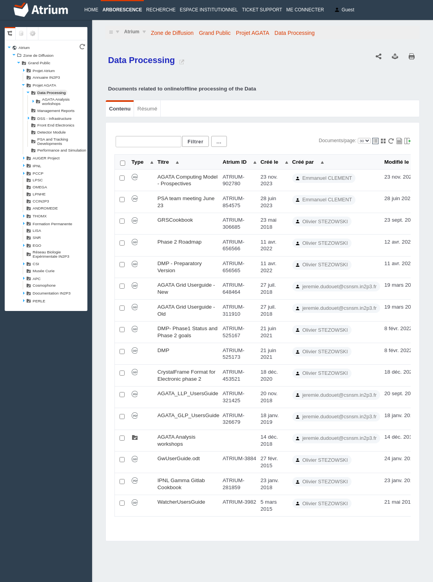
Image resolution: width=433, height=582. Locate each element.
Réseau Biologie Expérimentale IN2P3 (51, 254)
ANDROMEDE (45, 208)
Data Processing (51, 92)
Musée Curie (43, 271)
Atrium (24, 47)
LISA (37, 230)
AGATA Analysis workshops (55, 101)
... (219, 142)
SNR (37, 237)
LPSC (38, 180)
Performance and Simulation (61, 150)
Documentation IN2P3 (52, 293)
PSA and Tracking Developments (52, 141)
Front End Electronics (55, 125)
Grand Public (39, 63)
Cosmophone (44, 285)
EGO (37, 245)
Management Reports (55, 110)
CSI (36, 264)
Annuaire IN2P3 (46, 77)
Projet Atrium (44, 71)
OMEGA (40, 187)
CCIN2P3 (41, 201)
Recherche (161, 10)
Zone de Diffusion (38, 55)
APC (36, 279)
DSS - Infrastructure (54, 118)
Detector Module (51, 132)
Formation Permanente (52, 224)
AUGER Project (46, 158)
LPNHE (39, 194)
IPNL (37, 166)
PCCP (38, 173)
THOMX (40, 216)
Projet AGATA (44, 85)
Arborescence (122, 10)
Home (91, 10)
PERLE (39, 301)
